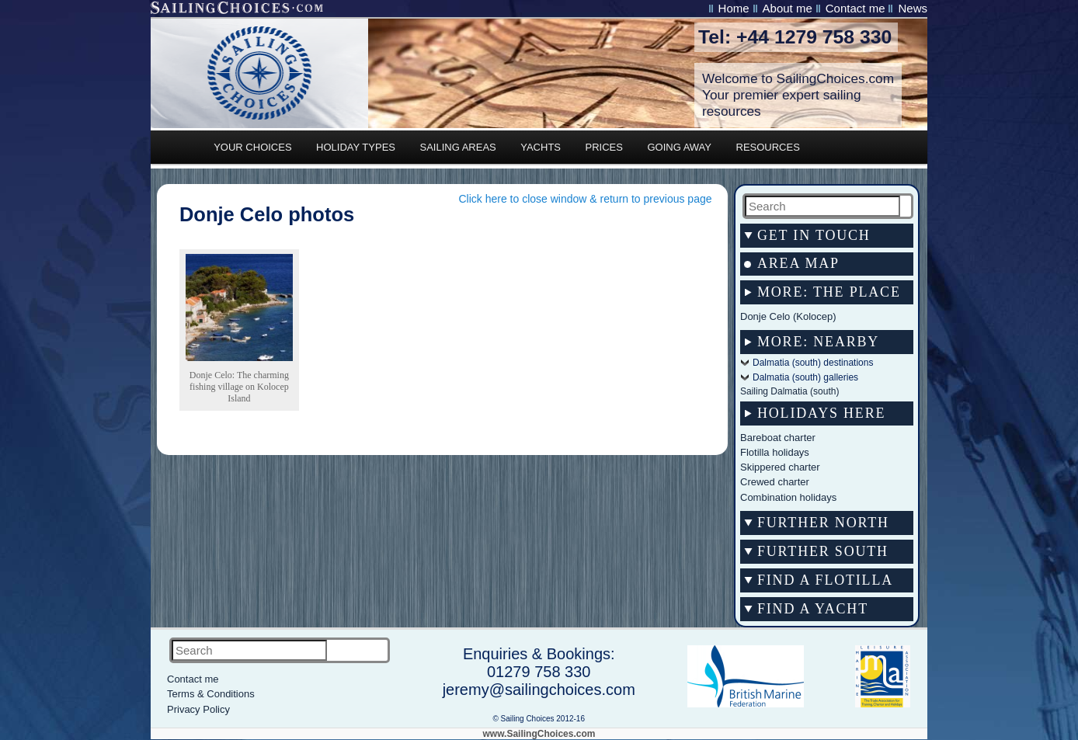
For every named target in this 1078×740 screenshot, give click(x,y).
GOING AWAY (679, 147)
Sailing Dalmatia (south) (789, 391)
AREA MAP (798, 263)
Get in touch (814, 235)
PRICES (604, 147)
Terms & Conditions (211, 694)
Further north (823, 522)
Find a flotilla (825, 580)
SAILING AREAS (457, 147)
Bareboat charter (777, 437)
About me (787, 8)
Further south (822, 551)
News (912, 8)
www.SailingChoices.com (539, 733)
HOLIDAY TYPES (355, 147)
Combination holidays (788, 497)
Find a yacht (812, 609)
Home (733, 8)
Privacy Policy (198, 709)
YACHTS (540, 147)
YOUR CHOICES (252, 147)
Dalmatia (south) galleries (805, 377)
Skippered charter (780, 467)
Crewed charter (774, 482)
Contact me (855, 8)
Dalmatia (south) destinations (813, 362)
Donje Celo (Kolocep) (788, 316)
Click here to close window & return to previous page (584, 199)
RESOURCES (768, 147)
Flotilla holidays (774, 452)
